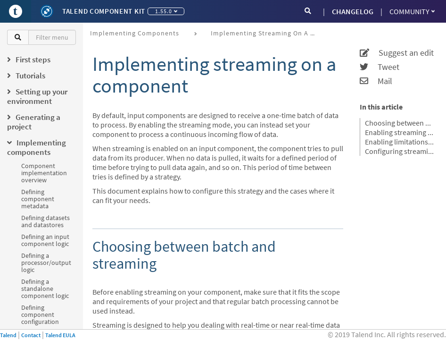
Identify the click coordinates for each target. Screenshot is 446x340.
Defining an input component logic (45, 240)
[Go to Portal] (15, 11)
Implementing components (134, 33)
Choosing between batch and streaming (399, 123)
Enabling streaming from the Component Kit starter (399, 132)
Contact (31, 335)
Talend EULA (60, 335)
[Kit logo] (46, 11)
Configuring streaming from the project (399, 151)
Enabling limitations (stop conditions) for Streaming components (399, 141)
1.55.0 (166, 11)
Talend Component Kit (103, 11)
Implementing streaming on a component (266, 33)
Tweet (379, 67)
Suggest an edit (397, 53)
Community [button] (412, 11)
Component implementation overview (44, 173)
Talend (8, 335)
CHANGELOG (352, 11)
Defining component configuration (40, 314)
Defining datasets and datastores (45, 221)
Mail (376, 81)
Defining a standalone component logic (45, 288)
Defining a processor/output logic (46, 262)
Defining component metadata (37, 198)
